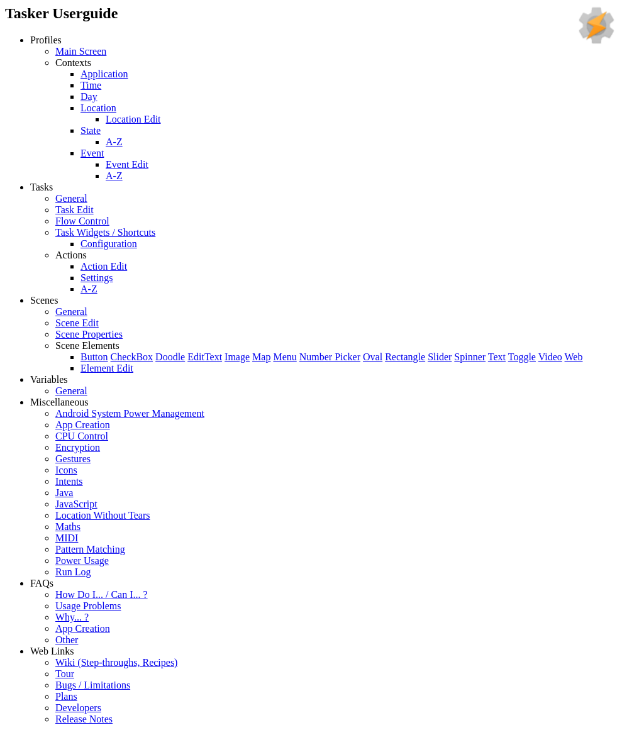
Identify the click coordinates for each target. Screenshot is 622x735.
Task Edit (74, 209)
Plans (66, 696)
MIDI (66, 538)
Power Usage (82, 560)
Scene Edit (77, 323)
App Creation (82, 424)
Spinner (470, 356)
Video (550, 356)
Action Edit (104, 266)
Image (237, 356)
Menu (284, 356)
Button (94, 356)
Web (574, 356)
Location (98, 107)
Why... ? (72, 617)
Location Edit (133, 119)
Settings (97, 277)
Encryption (77, 447)
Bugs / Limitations (92, 685)
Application (104, 74)
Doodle (170, 356)
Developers (78, 707)
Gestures (73, 458)
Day (89, 96)
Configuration (109, 243)
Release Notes (84, 719)
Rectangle (405, 356)
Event (92, 153)
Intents (69, 481)
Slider (440, 356)
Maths (68, 526)
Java (64, 492)
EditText (204, 356)
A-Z (114, 141)
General (71, 198)
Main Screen (80, 51)
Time (91, 85)
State (91, 130)
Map (261, 356)
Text (497, 356)
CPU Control (81, 436)
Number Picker (329, 356)
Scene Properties (89, 334)
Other (66, 639)
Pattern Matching (90, 549)
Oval (372, 356)
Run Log (73, 571)
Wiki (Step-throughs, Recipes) (116, 662)
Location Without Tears (102, 515)
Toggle (522, 356)
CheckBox (132, 356)
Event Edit (127, 164)
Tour (64, 673)
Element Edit (107, 368)
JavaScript (76, 504)
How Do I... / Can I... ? (101, 594)
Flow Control (82, 221)
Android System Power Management (129, 413)
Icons (66, 470)
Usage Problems (88, 605)
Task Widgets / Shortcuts (105, 232)
